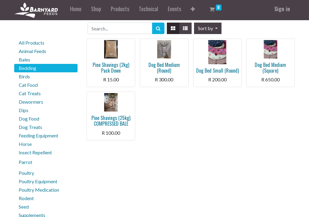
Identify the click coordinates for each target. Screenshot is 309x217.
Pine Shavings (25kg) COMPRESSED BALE (110, 120)
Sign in (282, 9)
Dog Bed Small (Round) (217, 70)
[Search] (158, 28)
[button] (193, 10)
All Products (31, 43)
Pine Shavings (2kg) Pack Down (111, 67)
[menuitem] (75, 10)
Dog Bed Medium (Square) (270, 67)
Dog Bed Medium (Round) (164, 67)
